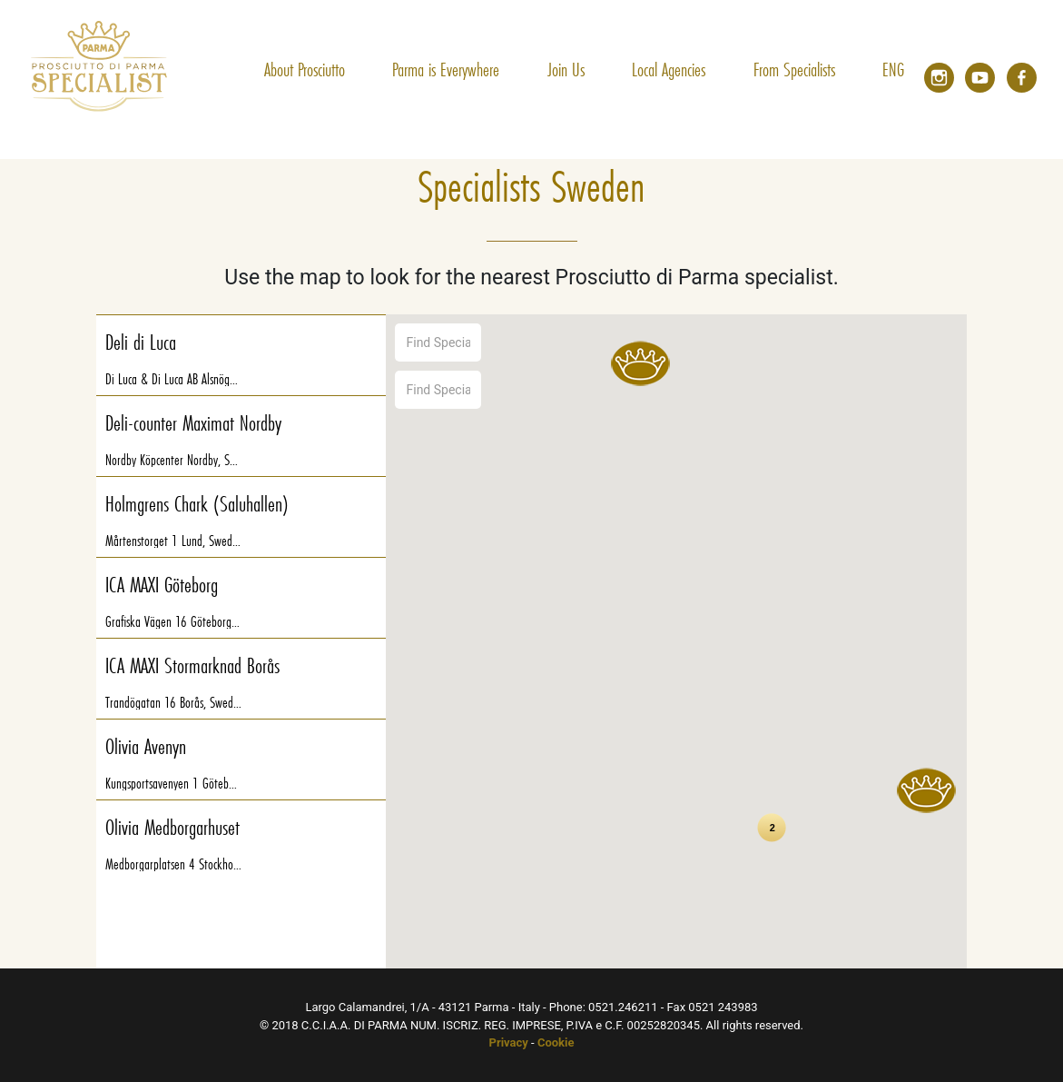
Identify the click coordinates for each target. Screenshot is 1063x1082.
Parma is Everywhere (445, 69)
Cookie (556, 1042)
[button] (926, 789)
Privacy (508, 1042)
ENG (893, 69)
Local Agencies (668, 69)
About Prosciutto (304, 69)
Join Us (566, 69)
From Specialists (794, 69)
